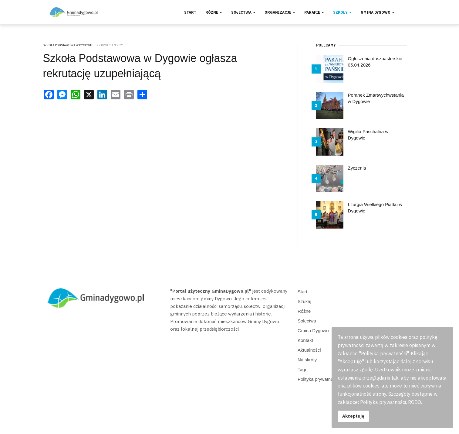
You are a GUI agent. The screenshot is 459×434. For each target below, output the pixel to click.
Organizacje (280, 12)
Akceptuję (353, 416)
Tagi (302, 369)
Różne (213, 12)
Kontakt (305, 340)
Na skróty (307, 359)
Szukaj (304, 301)
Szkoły (342, 12)
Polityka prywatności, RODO (326, 379)
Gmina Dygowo (377, 12)
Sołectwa (243, 12)
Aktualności (309, 350)
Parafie (314, 12)
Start (190, 12)
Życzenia (357, 167)
